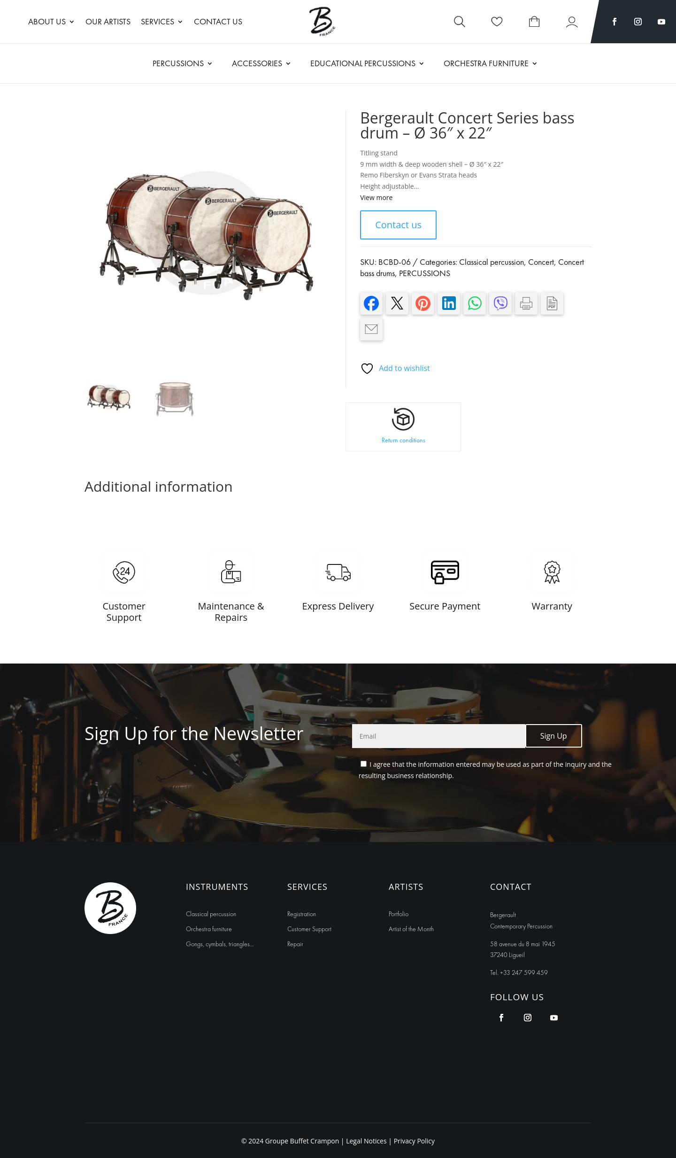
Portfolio (398, 914)
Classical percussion (491, 261)
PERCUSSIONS (424, 273)
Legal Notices (367, 1140)
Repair (295, 944)
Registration (301, 914)
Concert (541, 261)
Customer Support (309, 929)
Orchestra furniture (209, 929)
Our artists (108, 22)
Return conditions (403, 440)
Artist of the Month (411, 929)
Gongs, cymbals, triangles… (220, 944)
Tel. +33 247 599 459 (519, 972)
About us (47, 22)
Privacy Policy (414, 1140)
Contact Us (218, 22)
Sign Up (553, 736)
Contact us (398, 224)
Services (157, 22)
